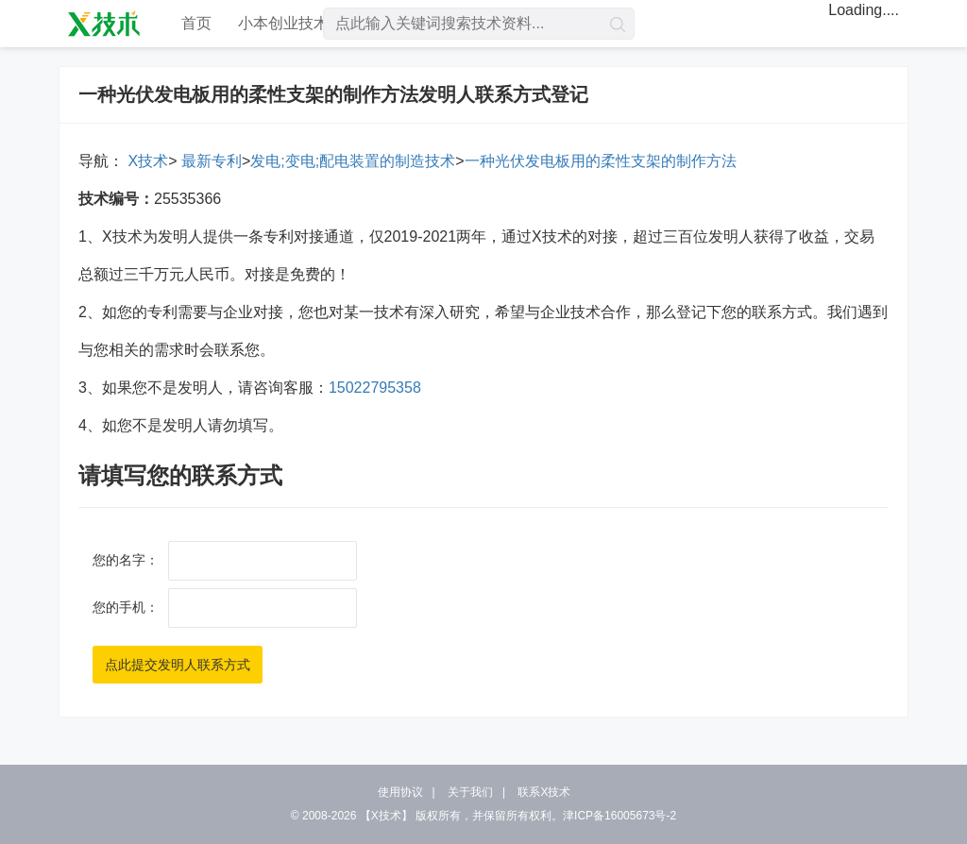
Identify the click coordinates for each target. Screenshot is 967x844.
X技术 (146, 161)
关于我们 (470, 792)
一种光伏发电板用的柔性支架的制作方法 (601, 161)
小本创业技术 (283, 23)
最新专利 (209, 161)
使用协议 (400, 792)
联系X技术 (543, 792)
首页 (196, 23)
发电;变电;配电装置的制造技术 (352, 161)
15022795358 (375, 388)
